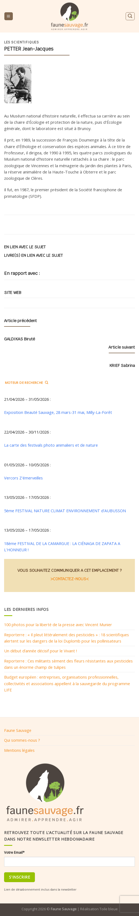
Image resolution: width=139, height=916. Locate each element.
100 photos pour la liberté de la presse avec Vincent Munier (58, 624)
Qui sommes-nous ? (22, 740)
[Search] (130, 16)
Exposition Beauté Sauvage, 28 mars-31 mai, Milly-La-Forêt (58, 412)
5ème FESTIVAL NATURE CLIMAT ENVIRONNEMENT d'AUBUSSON (65, 510)
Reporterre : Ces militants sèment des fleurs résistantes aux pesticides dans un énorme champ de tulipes (68, 664)
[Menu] (8, 16)
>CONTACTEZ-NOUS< (69, 578)
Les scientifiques (21, 42)
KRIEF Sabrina (122, 365)
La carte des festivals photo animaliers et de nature (51, 445)
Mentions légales (19, 750)
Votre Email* (14, 852)
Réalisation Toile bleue (99, 908)
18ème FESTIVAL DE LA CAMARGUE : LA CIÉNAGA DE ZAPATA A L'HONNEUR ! (62, 546)
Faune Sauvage (17, 730)
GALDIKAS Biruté (19, 338)
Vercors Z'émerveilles (23, 478)
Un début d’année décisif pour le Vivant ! (40, 650)
